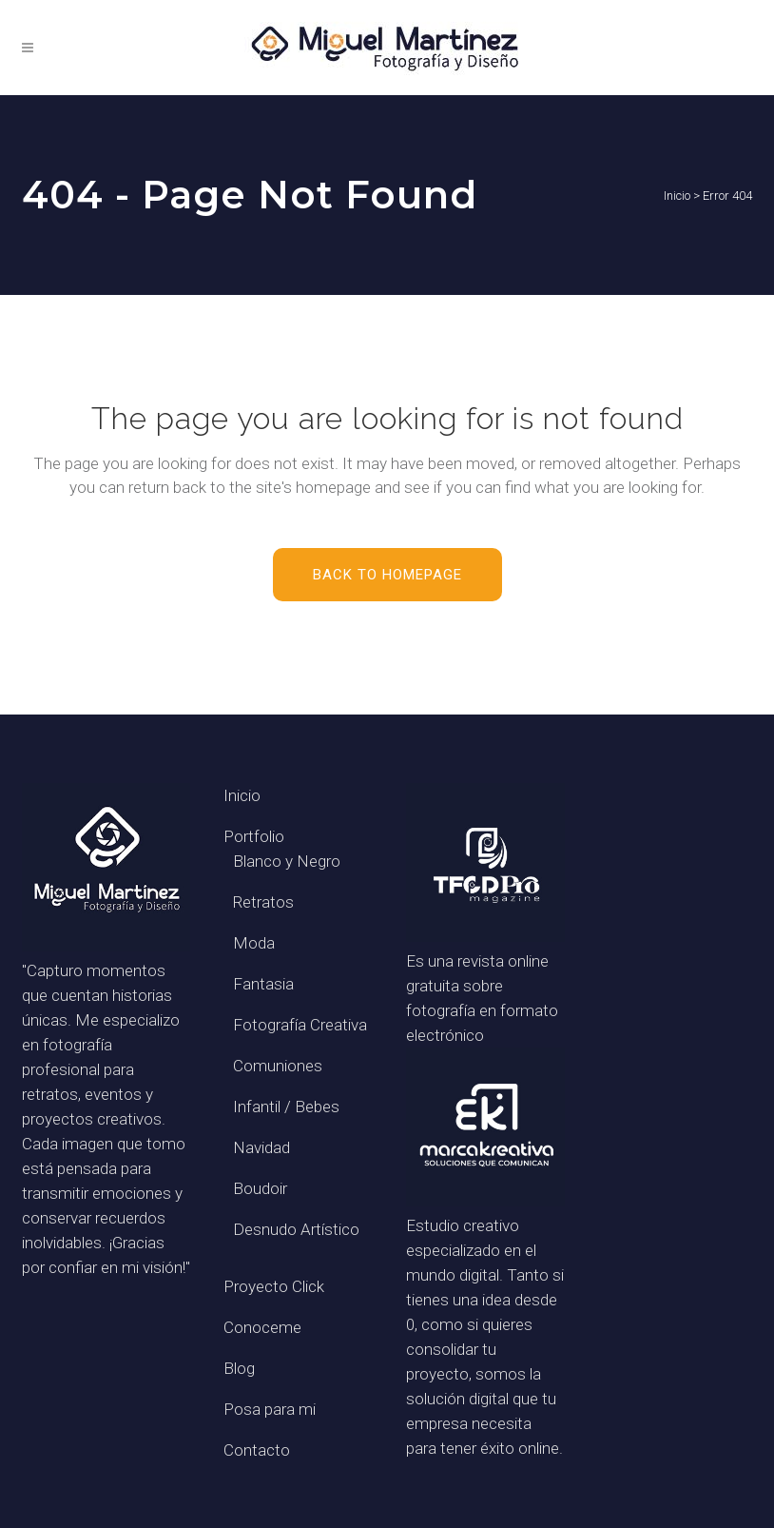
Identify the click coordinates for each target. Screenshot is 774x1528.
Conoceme (262, 1327)
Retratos (263, 901)
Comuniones (277, 1065)
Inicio (677, 195)
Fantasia (263, 983)
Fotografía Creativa (300, 1024)
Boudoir (260, 1188)
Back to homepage (387, 574)
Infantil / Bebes (286, 1106)
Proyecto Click (273, 1286)
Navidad (261, 1147)
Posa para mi (269, 1409)
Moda (254, 942)
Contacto (256, 1449)
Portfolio (253, 836)
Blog (239, 1368)
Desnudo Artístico (296, 1229)
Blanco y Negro (286, 861)
